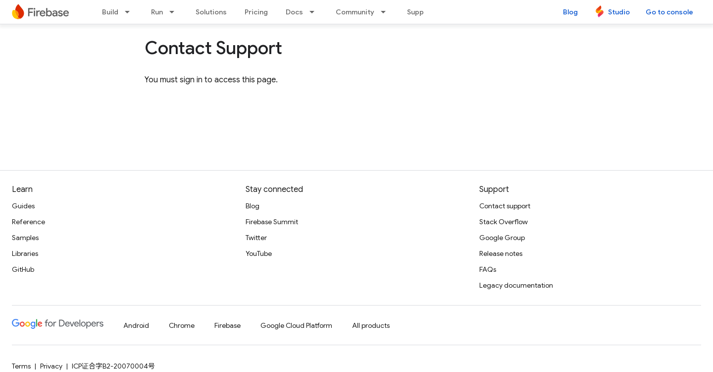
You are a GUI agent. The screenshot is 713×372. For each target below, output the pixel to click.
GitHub (23, 269)
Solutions (211, 11)
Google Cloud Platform (296, 325)
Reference (28, 221)
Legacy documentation (516, 285)
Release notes (500, 253)
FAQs (487, 269)
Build (110, 11)
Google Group (502, 237)
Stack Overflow (503, 221)
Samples (25, 237)
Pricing (256, 11)
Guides (23, 205)
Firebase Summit (272, 221)
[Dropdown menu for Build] (130, 12)
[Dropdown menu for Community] (386, 12)
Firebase (227, 325)
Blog (570, 11)
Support (420, 11)
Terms (21, 366)
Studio (619, 11)
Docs (294, 11)
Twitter (256, 237)
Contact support (504, 205)
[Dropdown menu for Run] (175, 12)
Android (136, 325)
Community (355, 11)
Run (157, 11)
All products (371, 325)
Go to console (669, 11)
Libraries (25, 253)
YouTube (259, 253)
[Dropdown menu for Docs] (315, 12)
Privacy (51, 366)
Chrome (182, 325)
